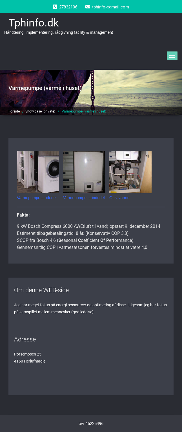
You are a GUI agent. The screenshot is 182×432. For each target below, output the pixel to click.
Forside (14, 111)
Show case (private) (40, 111)
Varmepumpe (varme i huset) (84, 111)
